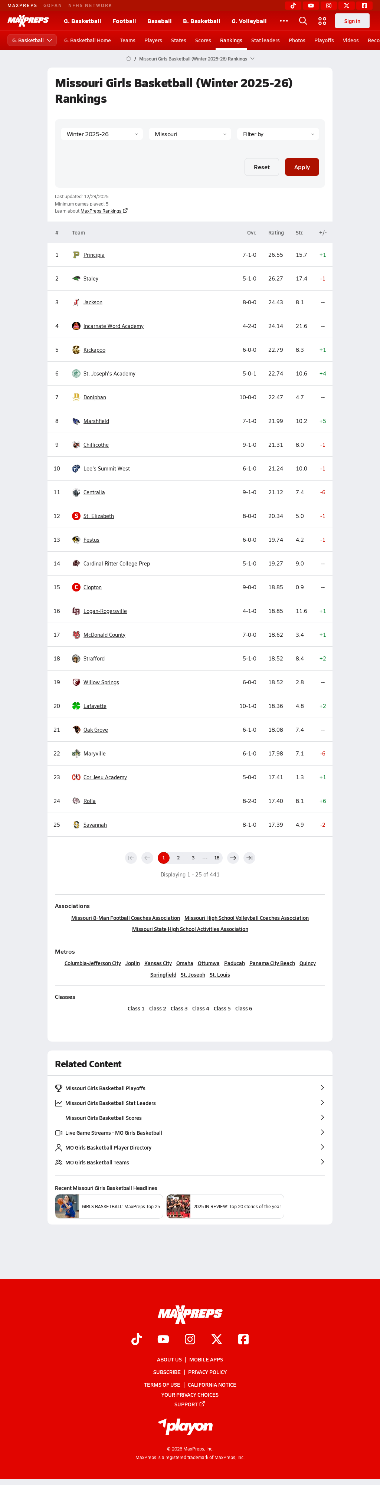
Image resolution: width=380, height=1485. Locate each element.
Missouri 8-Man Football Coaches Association (125, 917)
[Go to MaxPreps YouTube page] (163, 1340)
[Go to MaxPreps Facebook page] (243, 1340)
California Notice (212, 1384)
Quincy (307, 963)
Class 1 (136, 1008)
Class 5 (222, 1008)
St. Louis (220, 974)
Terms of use (162, 1384)
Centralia (94, 492)
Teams (127, 40)
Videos (351, 40)
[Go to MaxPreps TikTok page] (136, 1340)
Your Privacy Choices (190, 1394)
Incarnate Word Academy (113, 326)
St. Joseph (193, 974)
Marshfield (96, 421)
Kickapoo (94, 350)
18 (216, 857)
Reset (262, 167)
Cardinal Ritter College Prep (116, 563)
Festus (91, 540)
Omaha (184, 963)
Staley (90, 278)
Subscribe (167, 1372)
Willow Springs (101, 682)
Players (153, 40)
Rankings (231, 40)
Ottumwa (209, 963)
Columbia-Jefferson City (93, 963)
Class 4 (200, 1008)
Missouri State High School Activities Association (190, 928)
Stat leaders (265, 40)
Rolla (89, 801)
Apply (302, 167)
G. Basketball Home (87, 40)
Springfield (163, 974)
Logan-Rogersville (105, 611)
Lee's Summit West (106, 468)
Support (190, 1404)
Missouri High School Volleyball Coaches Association (246, 917)
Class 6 (243, 1008)
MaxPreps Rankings (104, 211)
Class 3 (179, 1008)
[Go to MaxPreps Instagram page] (190, 1340)
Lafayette (95, 706)
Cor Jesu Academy (105, 777)
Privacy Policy (207, 1372)
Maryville (94, 753)
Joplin (132, 963)
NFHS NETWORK (90, 5)
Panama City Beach (272, 963)
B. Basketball (201, 20)
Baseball (159, 20)
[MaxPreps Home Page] (128, 59)
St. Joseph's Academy (109, 373)
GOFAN (52, 5)
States (178, 40)
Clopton (92, 587)
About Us (169, 1359)
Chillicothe (96, 445)
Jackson (92, 302)
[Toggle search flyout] (303, 20)
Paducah (234, 963)
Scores (203, 40)
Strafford (94, 658)
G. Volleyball (249, 20)
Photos (297, 40)
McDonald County (104, 635)
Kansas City (158, 963)
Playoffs (324, 40)
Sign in (352, 20)
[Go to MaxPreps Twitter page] (217, 1340)
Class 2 (157, 1008)
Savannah (95, 825)
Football (124, 20)
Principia (94, 255)
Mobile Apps (206, 1359)
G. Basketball (82, 20)
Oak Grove (95, 730)
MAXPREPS (22, 5)
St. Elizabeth (98, 516)
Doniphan (94, 397)
